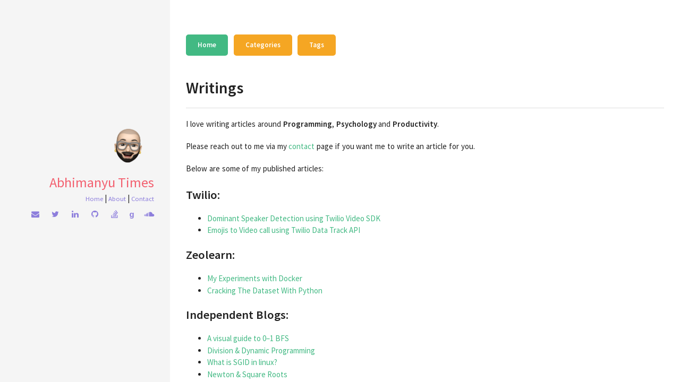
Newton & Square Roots (247, 374)
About (117, 198)
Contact (142, 198)
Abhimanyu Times (101, 182)
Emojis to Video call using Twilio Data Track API (283, 230)
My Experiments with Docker (254, 278)
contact (301, 146)
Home (94, 198)
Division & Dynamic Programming (261, 350)
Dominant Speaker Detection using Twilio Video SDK (293, 218)
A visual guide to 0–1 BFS (248, 338)
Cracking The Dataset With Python (264, 290)
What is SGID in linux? (242, 362)
